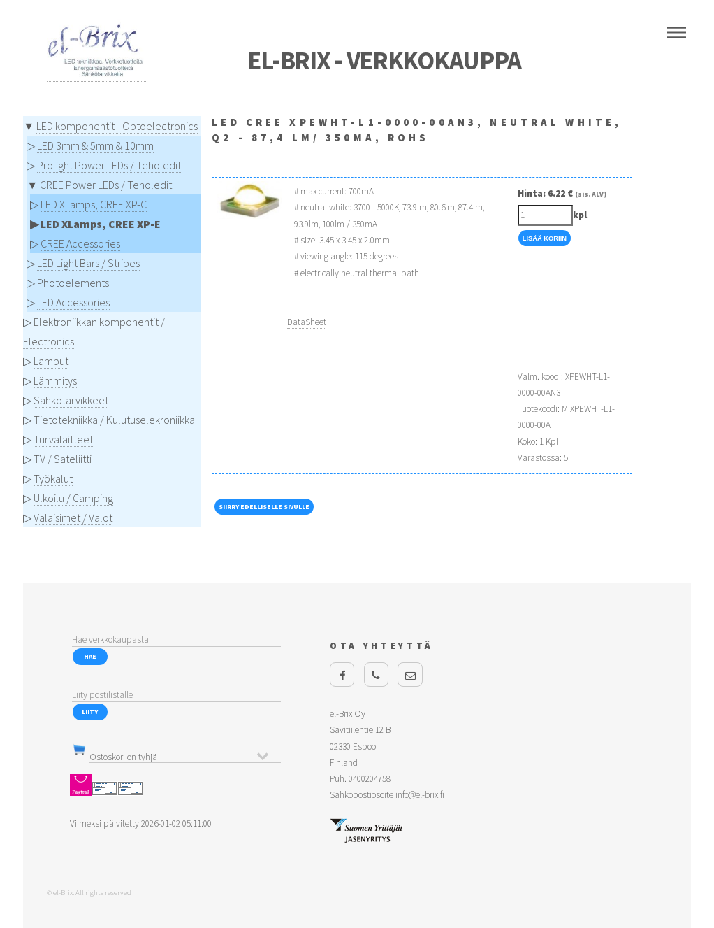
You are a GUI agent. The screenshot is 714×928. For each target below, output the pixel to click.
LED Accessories (73, 302)
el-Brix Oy (347, 714)
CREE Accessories (80, 243)
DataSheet (306, 322)
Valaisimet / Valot (73, 517)
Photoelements (73, 283)
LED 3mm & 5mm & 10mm (95, 145)
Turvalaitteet (63, 439)
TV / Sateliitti (63, 459)
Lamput (51, 361)
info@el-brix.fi (419, 795)
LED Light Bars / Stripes (88, 263)
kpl (580, 215)
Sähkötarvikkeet (71, 400)
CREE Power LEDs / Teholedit (106, 185)
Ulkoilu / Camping (73, 498)
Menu (676, 33)
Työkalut (53, 478)
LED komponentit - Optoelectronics (117, 126)
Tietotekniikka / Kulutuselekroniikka (114, 420)
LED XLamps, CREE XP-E (101, 224)
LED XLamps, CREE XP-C (94, 204)
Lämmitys (55, 380)
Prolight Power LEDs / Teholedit (109, 165)
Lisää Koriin (545, 238)
